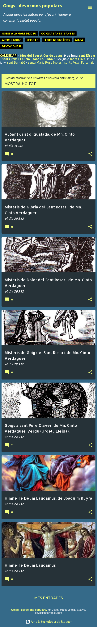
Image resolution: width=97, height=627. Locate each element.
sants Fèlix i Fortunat (78, 62)
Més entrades (48, 598)
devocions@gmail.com (48, 612)
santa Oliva (77, 59)
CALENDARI (8, 55)
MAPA (79, 40)
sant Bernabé (16, 62)
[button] (90, 154)
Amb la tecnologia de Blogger (48, 621)
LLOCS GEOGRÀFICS (57, 40)
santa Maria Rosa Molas (45, 62)
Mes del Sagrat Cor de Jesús (41, 55)
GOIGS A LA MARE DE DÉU (19, 33)
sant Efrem (87, 55)
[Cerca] (82, 7)
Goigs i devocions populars (32, 5)
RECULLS (32, 40)
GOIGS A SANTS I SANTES (58, 33)
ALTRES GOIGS (11, 40)
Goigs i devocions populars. (29, 609)
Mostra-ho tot (20, 83)
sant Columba (43, 59)
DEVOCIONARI (11, 46)
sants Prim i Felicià (16, 59)
